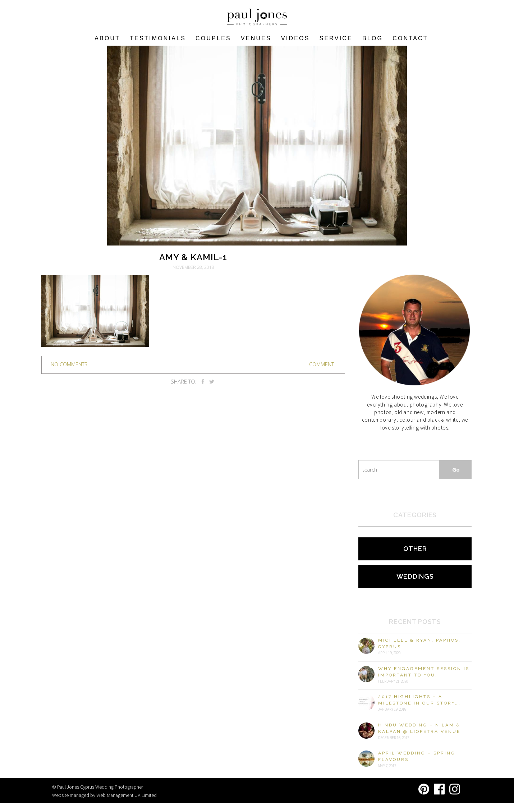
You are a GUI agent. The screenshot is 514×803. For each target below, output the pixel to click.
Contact (410, 38)
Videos (295, 38)
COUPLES (213, 38)
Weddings (415, 576)
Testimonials (158, 38)
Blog (372, 38)
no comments (69, 364)
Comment (321, 364)
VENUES (256, 38)
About (107, 38)
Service (336, 38)
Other (415, 548)
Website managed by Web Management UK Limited (104, 795)
